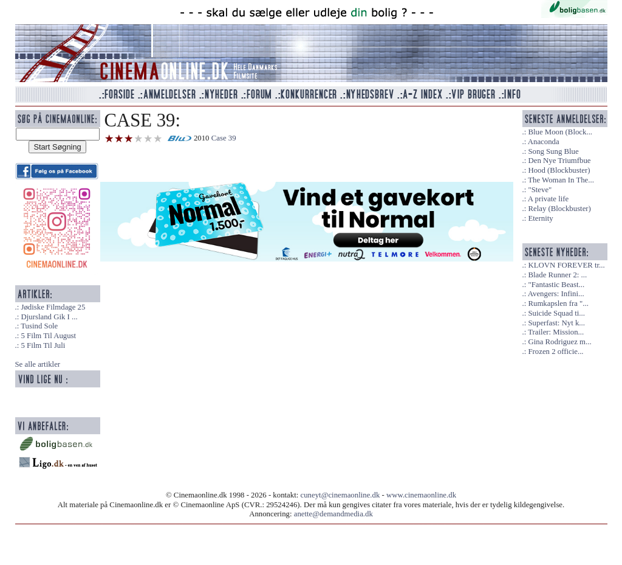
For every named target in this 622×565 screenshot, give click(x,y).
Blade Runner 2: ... (557, 275)
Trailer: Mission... (556, 332)
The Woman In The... (561, 180)
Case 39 (223, 138)
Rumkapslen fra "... (558, 303)
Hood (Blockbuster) (559, 170)
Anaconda (543, 141)
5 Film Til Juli (43, 345)
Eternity (540, 218)
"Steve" (540, 189)
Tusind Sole (39, 326)
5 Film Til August (48, 335)
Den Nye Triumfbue (559, 160)
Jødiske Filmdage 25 (53, 307)
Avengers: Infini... (556, 293)
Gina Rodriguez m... (559, 342)
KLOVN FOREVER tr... (566, 265)
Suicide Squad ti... (556, 313)
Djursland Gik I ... (49, 317)
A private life (548, 199)
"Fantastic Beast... (556, 284)
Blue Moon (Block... (560, 132)
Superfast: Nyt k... (556, 323)
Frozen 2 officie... (555, 351)
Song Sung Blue (553, 151)
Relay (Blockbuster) (559, 208)
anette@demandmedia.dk (333, 514)
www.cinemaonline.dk (421, 495)
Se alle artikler (38, 364)
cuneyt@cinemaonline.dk (340, 495)
